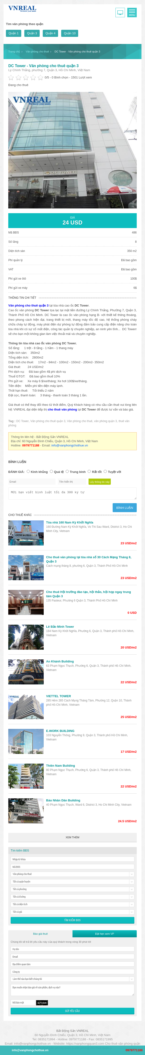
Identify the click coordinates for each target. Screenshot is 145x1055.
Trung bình (78, 472)
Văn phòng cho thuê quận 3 (47, 421)
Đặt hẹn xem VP (104, 935)
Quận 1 (13, 33)
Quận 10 (70, 33)
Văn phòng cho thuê (79, 421)
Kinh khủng (39, 472)
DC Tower (22, 421)
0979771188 (134, 1050)
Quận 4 (50, 33)
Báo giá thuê (40, 935)
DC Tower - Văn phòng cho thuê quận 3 (43, 66)
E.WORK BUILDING (60, 732)
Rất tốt (97, 472)
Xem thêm (72, 838)
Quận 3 (32, 33)
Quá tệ (59, 472)
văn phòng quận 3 (105, 421)
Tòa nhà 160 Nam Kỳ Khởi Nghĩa (69, 524)
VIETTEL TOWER (58, 697)
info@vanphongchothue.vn (69, 445)
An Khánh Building (60, 663)
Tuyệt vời (114, 472)
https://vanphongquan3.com (85, 1045)
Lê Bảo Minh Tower (60, 628)
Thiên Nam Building (60, 767)
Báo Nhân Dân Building (63, 802)
